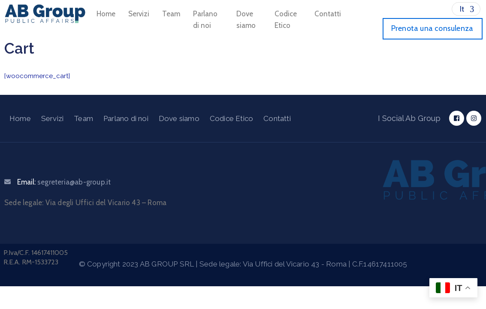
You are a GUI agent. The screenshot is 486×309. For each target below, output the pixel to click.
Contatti (327, 13)
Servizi (138, 13)
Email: (64, 182)
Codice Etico (286, 19)
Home (106, 13)
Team (171, 13)
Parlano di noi (205, 19)
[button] (433, 28)
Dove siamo (246, 19)
